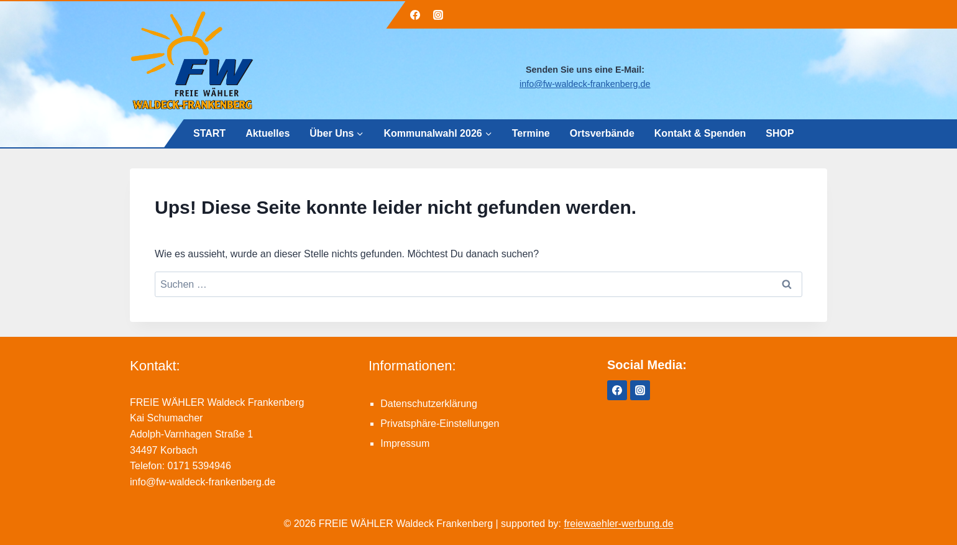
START (209, 132)
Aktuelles (267, 132)
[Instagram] (438, 15)
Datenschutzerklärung (428, 403)
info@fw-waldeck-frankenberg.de (585, 84)
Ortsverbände (601, 132)
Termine (530, 132)
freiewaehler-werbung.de (619, 523)
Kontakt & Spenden (700, 132)
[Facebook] (415, 15)
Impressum (404, 443)
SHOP (780, 132)
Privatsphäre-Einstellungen (439, 423)
